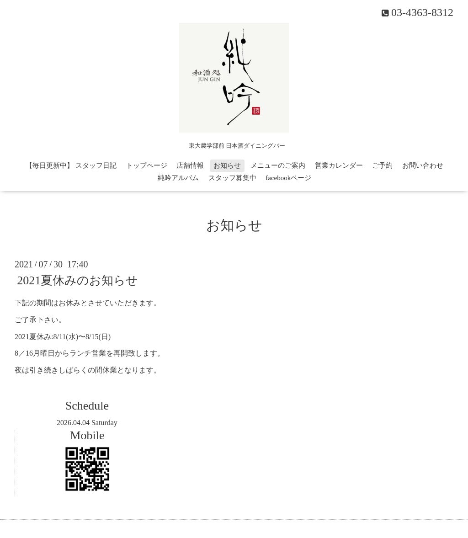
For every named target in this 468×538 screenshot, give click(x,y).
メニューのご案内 (277, 165)
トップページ (146, 165)
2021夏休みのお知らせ (77, 280)
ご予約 (382, 165)
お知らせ (227, 165)
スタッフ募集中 (232, 177)
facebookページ (288, 177)
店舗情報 (190, 165)
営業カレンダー (339, 165)
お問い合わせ (422, 165)
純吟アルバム (178, 177)
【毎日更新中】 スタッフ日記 (71, 165)
